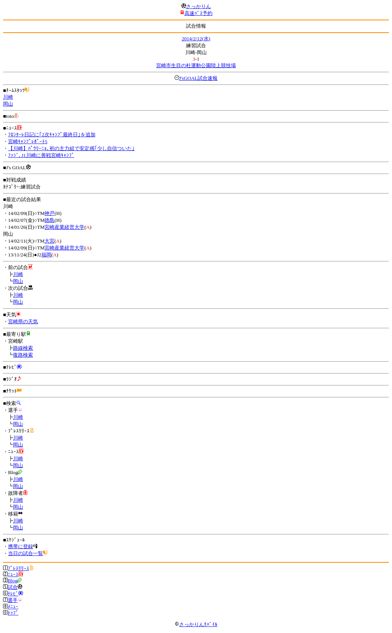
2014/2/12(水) (196, 38)
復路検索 (23, 355)
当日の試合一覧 (25, 553)
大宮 (49, 241)
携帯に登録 (20, 546)
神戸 (49, 213)
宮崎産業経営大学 (64, 227)
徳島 (49, 220)
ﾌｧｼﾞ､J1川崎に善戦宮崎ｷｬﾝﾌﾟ (41, 155)
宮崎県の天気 (23, 321)
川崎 (8, 97)
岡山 (8, 104)
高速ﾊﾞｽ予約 (198, 13)
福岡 (46, 255)
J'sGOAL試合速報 (198, 78)
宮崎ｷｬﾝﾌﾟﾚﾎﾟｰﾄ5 (28, 141)
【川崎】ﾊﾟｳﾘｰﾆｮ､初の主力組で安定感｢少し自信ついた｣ (71, 148)
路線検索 (23, 348)
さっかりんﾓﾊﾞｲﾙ (196, 624)
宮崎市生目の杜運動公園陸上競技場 (196, 65)
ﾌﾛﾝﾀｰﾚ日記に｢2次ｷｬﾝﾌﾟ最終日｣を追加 (52, 134)
